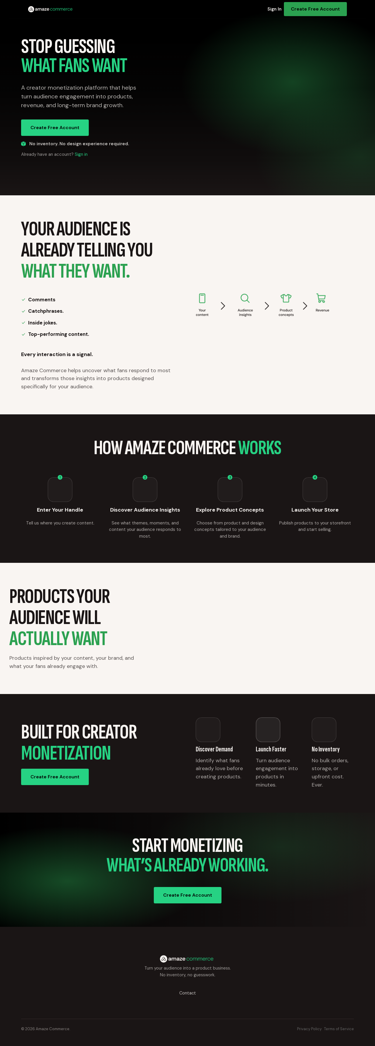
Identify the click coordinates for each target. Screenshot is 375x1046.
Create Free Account (315, 9)
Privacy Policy (309, 1028)
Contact (187, 993)
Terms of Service (339, 1028)
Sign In (274, 9)
